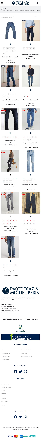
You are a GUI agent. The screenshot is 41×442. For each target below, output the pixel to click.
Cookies (3, 405)
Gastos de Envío (6, 359)
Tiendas (3, 390)
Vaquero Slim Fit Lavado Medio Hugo (30, 100)
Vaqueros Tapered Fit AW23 (31, 143)
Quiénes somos (4, 384)
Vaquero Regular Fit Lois (10, 271)
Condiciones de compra (26, 356)
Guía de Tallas (24, 353)
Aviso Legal (3, 398)
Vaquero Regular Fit (30, 229)
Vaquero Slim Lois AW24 (10, 140)
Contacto (3, 393)
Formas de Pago (6, 356)
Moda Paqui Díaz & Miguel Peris (17, 427)
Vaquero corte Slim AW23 (10, 226)
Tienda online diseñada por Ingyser (20, 429)
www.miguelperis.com (9, 314)
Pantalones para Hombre (29, 10)
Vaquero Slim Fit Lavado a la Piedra (10, 100)
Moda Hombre (10, 10)
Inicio (4, 10)
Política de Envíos (6, 353)
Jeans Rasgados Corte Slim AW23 (30, 184)
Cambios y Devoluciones (26, 350)
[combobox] (7, 17)
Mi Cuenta (5, 350)
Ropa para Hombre (19, 10)
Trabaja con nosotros (6, 387)
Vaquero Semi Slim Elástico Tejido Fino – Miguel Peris (10, 57)
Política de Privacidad (6, 401)
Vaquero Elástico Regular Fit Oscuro (31, 54)
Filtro (37, 17)
